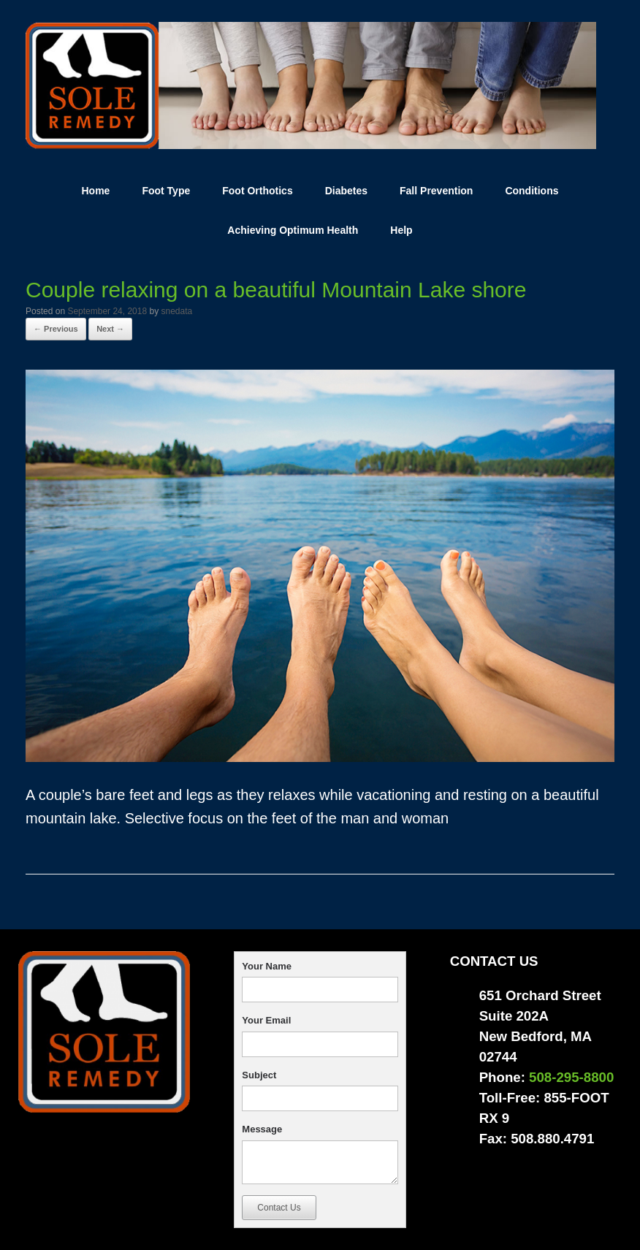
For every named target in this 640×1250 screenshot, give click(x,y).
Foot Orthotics (257, 191)
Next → (110, 328)
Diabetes (346, 191)
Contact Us (278, 1208)
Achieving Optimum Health (292, 230)
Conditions (531, 191)
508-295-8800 (571, 1077)
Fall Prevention (436, 191)
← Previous (56, 328)
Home (95, 191)
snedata (177, 311)
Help (401, 230)
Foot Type (166, 191)
